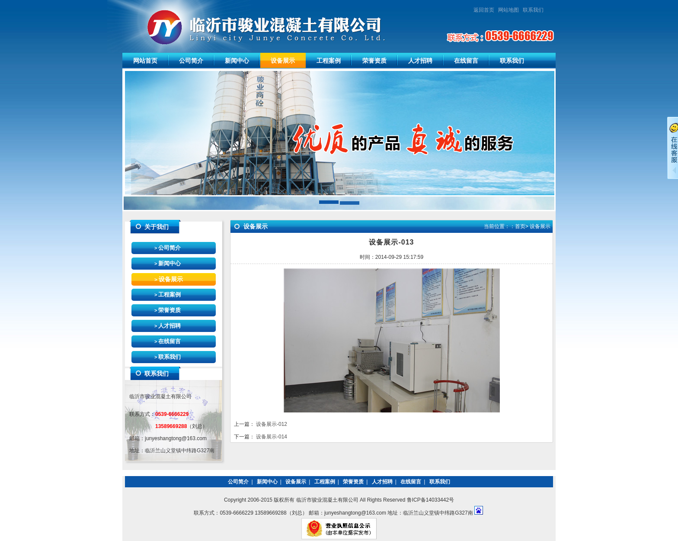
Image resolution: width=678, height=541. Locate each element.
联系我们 (536, 10)
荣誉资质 (374, 60)
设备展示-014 (271, 437)
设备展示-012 (271, 424)
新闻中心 (237, 60)
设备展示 (283, 60)
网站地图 (508, 10)
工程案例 (329, 60)
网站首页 (145, 60)
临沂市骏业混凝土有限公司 (246, 26)
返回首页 (483, 10)
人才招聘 (420, 60)
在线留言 (466, 60)
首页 (520, 226)
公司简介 (191, 60)
